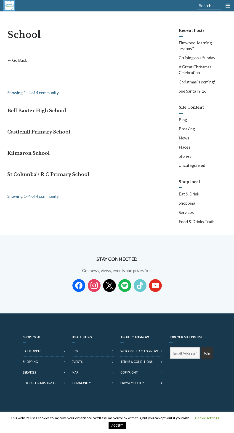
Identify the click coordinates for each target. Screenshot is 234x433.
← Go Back (17, 60)
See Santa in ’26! (193, 91)
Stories (185, 156)
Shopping (187, 203)
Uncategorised (192, 165)
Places (184, 147)
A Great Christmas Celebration (195, 69)
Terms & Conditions (136, 362)
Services (186, 212)
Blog (183, 119)
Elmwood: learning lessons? (195, 45)
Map (75, 372)
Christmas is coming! (197, 81)
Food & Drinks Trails (197, 221)
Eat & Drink (189, 193)
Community (81, 383)
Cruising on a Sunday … (199, 57)
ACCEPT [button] (117, 425)
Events (77, 362)
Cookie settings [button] (207, 418)
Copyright (129, 372)
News (184, 137)
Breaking (187, 128)
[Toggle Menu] (227, 5)
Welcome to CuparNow (139, 351)
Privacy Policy (132, 383)
